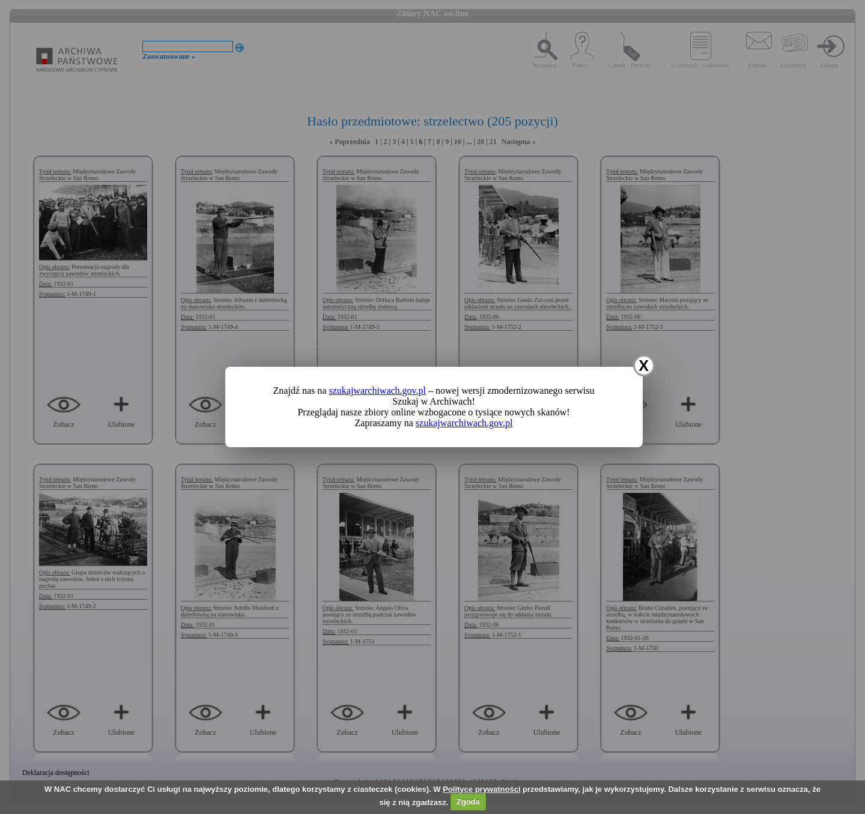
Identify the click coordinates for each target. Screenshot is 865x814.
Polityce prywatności (481, 789)
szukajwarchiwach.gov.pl (377, 390)
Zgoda (468, 801)
